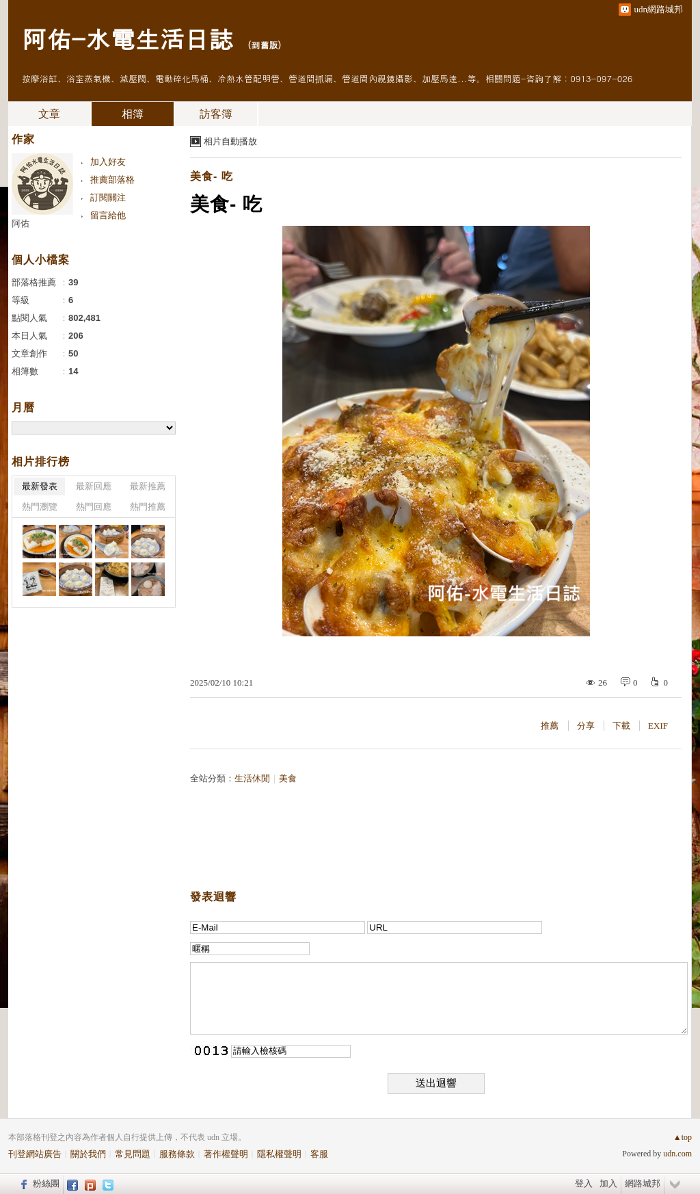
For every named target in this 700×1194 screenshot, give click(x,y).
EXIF (658, 726)
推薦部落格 (112, 179)
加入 (608, 1183)
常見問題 (132, 1154)
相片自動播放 (230, 141)
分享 (586, 726)
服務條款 (177, 1154)
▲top (682, 1137)
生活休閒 (252, 778)
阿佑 (20, 223)
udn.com (677, 1153)
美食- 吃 (211, 176)
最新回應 (93, 486)
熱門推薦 (147, 507)
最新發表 (39, 486)
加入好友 (108, 162)
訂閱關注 (108, 197)
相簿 (133, 114)
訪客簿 (216, 114)
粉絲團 (46, 1183)
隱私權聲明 (279, 1154)
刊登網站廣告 (35, 1154)
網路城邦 (642, 1183)
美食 (288, 778)
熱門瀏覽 (39, 507)
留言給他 (108, 215)
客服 (319, 1154)
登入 (584, 1183)
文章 (49, 114)
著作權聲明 (226, 1154)
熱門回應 (93, 507)
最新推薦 (147, 486)
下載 (621, 726)
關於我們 (88, 1154)
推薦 (549, 726)
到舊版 (264, 44)
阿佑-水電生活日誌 (127, 38)
